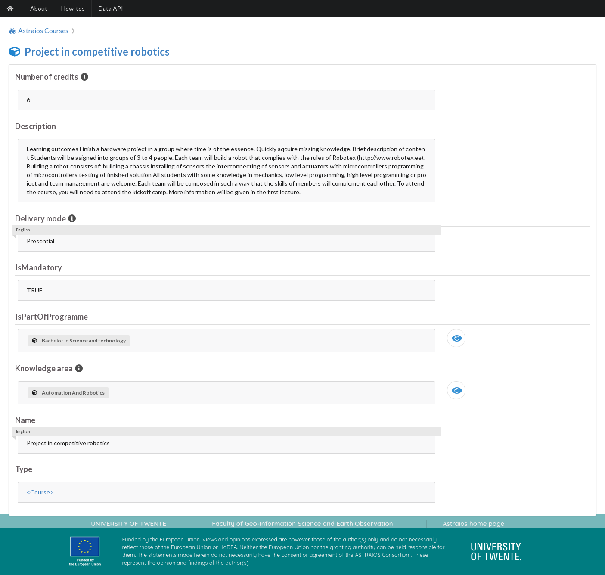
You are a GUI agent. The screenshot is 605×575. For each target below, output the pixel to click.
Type (23, 469)
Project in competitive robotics (97, 51)
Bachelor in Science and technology (79, 340)
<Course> (40, 492)
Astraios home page (473, 523)
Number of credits (47, 76)
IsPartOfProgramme (51, 316)
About (38, 8)
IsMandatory (38, 267)
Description (35, 126)
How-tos (73, 8)
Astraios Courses (38, 30)
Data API (111, 8)
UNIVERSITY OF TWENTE (128, 523)
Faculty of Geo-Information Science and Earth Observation (302, 523)
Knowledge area (44, 368)
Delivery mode (41, 218)
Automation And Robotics (68, 392)
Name (25, 420)
